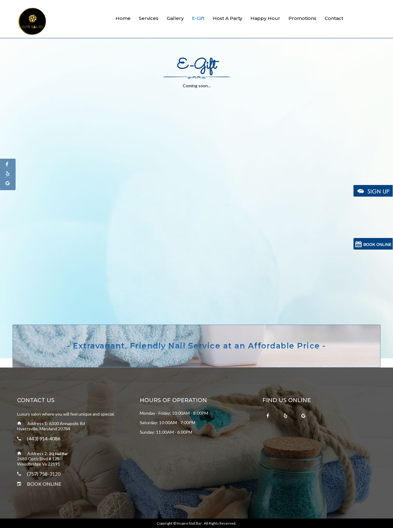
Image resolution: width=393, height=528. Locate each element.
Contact (334, 18)
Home (123, 18)
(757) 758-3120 (43, 474)
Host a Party (227, 18)
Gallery (175, 18)
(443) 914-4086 (43, 438)
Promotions (302, 18)
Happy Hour (265, 18)
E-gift (198, 18)
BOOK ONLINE (44, 484)
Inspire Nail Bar (189, 523)
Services (148, 18)
